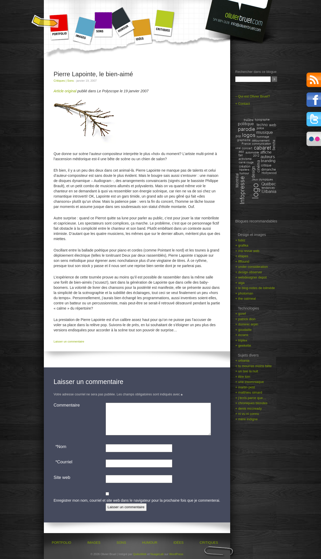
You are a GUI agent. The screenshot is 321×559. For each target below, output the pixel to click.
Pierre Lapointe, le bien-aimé (93, 74)
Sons (103, 24)
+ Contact (242, 104)
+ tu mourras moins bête (253, 366)
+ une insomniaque (249, 382)
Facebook (313, 99)
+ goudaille (243, 330)
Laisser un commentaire (69, 341)
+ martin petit (245, 387)
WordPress (176, 554)
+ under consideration (251, 267)
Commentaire (67, 405)
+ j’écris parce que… (250, 398)
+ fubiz (240, 240)
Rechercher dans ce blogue (256, 72)
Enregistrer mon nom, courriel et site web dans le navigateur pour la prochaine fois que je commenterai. (137, 500)
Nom (60, 446)
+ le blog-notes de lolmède (255, 288)
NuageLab (157, 554)
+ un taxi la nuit (246, 371)
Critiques (164, 23)
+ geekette (243, 345)
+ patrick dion (245, 319)
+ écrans (241, 335)
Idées (143, 31)
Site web (62, 477)
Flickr (313, 139)
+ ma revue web (247, 251)
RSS (313, 80)
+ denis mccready (248, 408)
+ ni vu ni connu (247, 414)
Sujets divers (248, 355)
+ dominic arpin (246, 324)
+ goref (240, 314)
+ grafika (241, 245)
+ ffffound (242, 261)
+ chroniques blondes (251, 403)
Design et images (252, 235)
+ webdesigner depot (251, 277)
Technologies (248, 308)
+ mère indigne (246, 419)
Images (84, 30)
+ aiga (240, 283)
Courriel (63, 462)
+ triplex (241, 340)
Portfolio (59, 27)
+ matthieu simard (248, 392)
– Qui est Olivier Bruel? (252, 96)
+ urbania (242, 360)
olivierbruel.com (240, 22)
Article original (65, 91)
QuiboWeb (140, 554)
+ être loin (242, 377)
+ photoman (244, 293)
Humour (123, 22)
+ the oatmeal (245, 299)
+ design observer (248, 272)
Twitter (313, 119)
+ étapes (241, 256)
